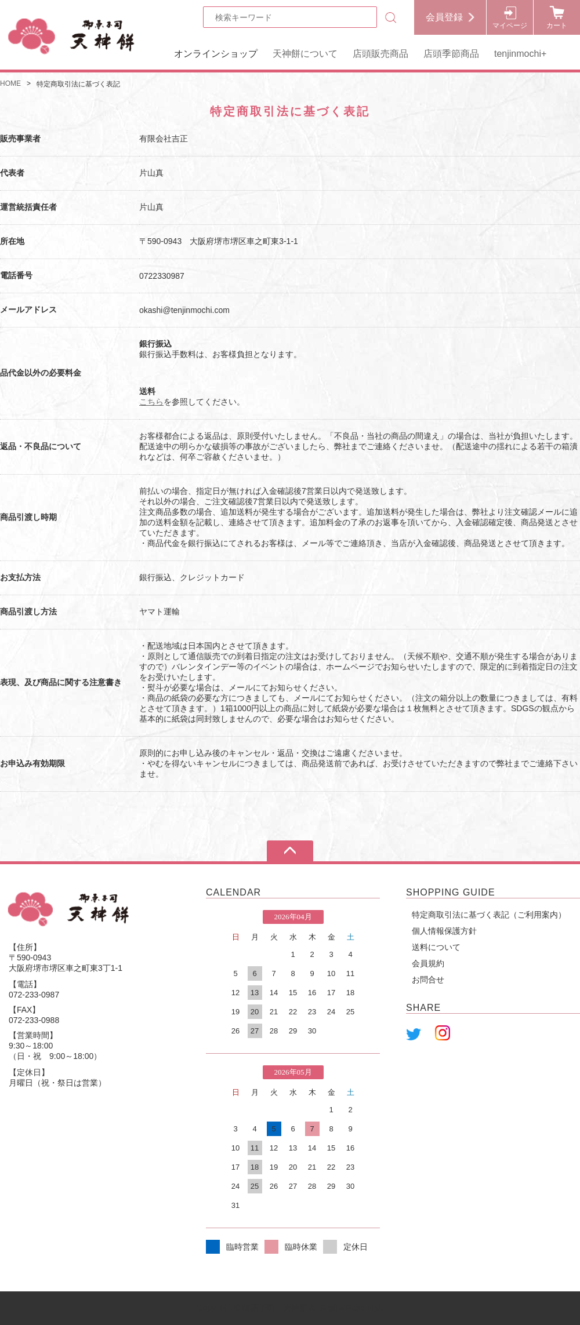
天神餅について (305, 54)
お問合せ (428, 979)
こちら (151, 401)
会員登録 (444, 17)
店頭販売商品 (380, 54)
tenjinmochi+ (520, 54)
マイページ (509, 25)
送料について (436, 947)
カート (556, 25)
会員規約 (428, 963)
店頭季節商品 (451, 54)
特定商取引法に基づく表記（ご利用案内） (489, 914)
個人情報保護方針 (444, 930)
